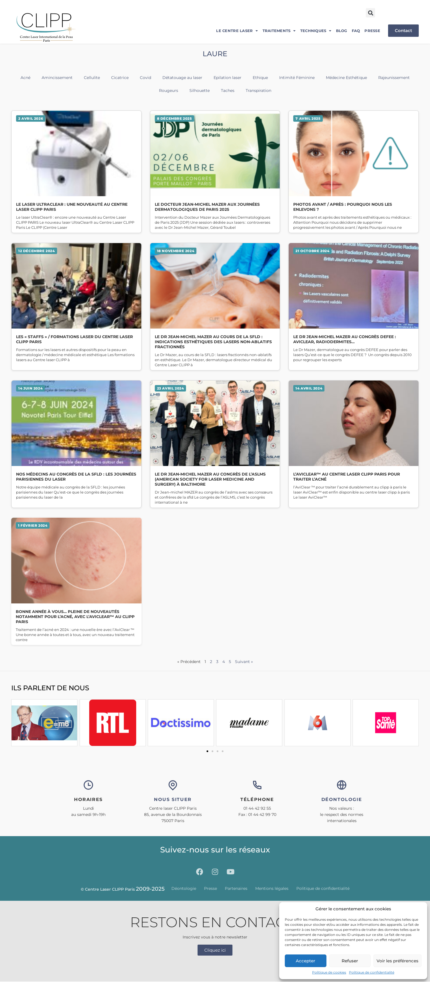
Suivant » (244, 661)
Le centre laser (237, 30)
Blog (341, 30)
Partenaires (236, 888)
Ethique (260, 77)
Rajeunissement (394, 77)
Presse (372, 30)
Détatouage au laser (182, 77)
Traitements (279, 30)
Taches (227, 90)
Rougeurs (168, 90)
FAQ (356, 30)
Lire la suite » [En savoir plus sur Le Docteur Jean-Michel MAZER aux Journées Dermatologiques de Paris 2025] (215, 172)
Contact (403, 30)
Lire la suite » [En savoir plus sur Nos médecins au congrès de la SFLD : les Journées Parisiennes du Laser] (76, 444)
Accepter (305, 960)
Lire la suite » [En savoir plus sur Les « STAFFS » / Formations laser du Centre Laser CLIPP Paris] (76, 306)
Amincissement (57, 77)
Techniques (316, 30)
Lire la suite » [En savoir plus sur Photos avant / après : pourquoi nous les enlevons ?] (353, 172)
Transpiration (258, 90)
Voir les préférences (397, 960)
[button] (370, 12)
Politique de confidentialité (371, 972)
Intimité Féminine (297, 77)
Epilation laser (227, 77)
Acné (25, 77)
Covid (145, 77)
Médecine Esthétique (346, 77)
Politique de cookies (329, 972)
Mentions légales (271, 888)
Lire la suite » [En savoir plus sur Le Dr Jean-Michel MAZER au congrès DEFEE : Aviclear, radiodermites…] (353, 306)
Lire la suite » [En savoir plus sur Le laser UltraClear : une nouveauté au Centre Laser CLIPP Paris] (76, 172)
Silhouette (199, 90)
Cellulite (92, 77)
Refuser (350, 960)
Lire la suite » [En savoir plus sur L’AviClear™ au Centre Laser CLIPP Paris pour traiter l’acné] (353, 444)
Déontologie (183, 888)
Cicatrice (120, 77)
